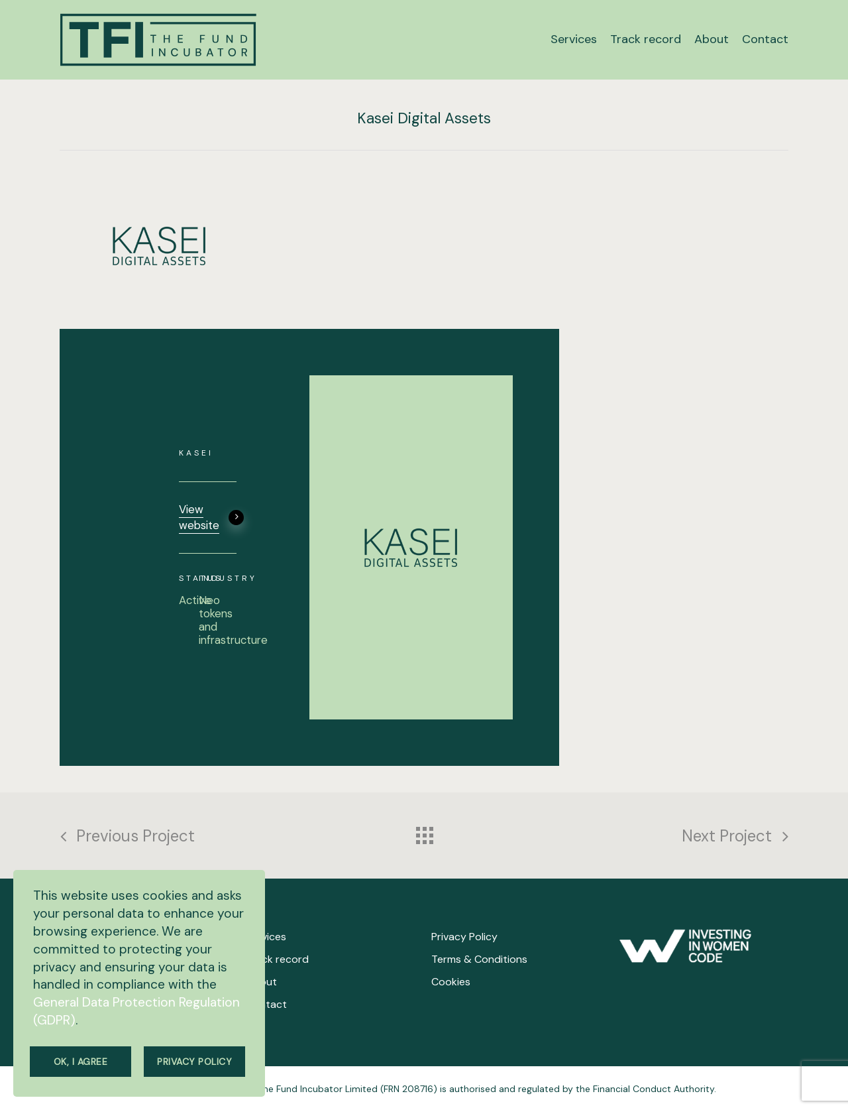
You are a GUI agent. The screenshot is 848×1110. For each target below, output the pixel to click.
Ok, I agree (81, 1062)
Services (266, 937)
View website (211, 517)
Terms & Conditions (479, 959)
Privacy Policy (464, 937)
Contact (266, 1004)
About (261, 982)
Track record (277, 959)
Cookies (450, 982)
